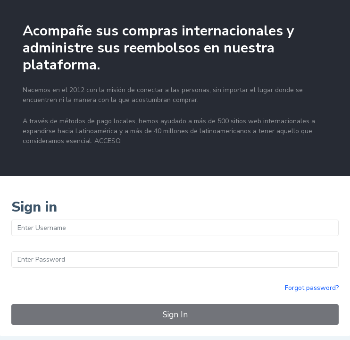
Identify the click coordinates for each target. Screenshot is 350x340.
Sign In (175, 314)
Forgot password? (312, 287)
